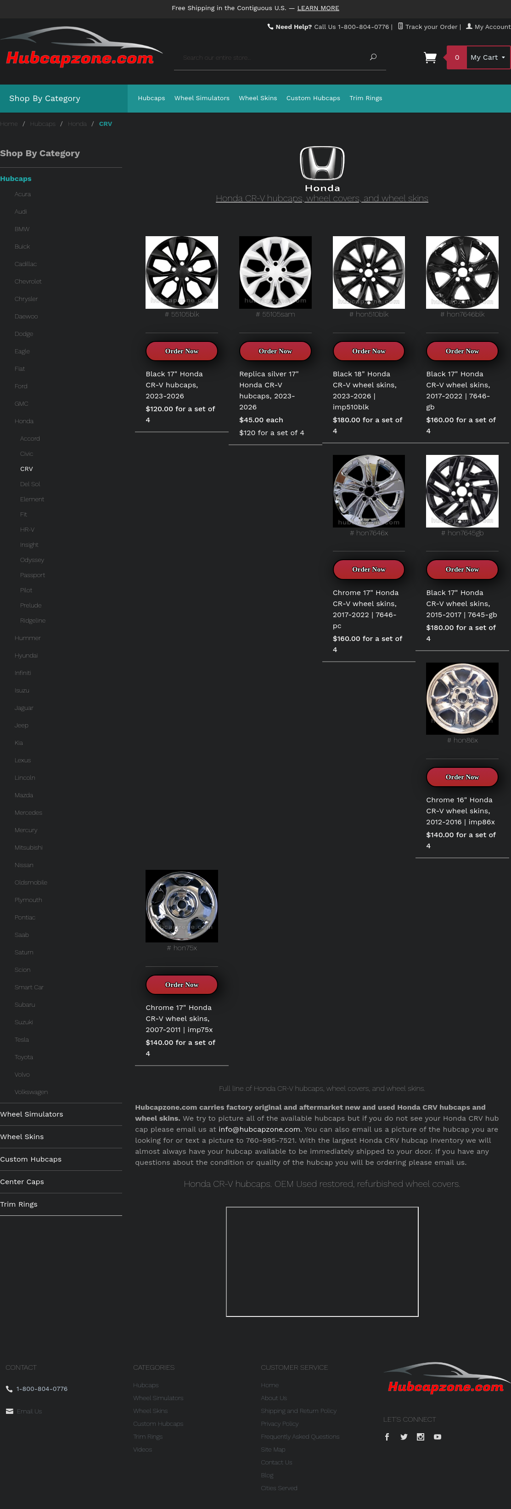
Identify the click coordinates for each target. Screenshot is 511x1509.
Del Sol (30, 484)
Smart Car (29, 987)
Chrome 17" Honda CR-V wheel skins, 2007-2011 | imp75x (179, 1018)
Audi (21, 211)
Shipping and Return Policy (299, 1410)
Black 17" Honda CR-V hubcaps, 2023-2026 (174, 384)
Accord (30, 438)
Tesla (22, 1039)
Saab (22, 934)
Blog (267, 1475)
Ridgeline (32, 620)
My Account (488, 26)
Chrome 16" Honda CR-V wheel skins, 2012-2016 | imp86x (460, 810)
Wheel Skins (258, 98)
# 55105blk (182, 277)
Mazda (24, 795)
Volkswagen (31, 1091)
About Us (274, 1397)
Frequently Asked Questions (300, 1436)
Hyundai (26, 655)
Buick (22, 246)
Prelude (31, 605)
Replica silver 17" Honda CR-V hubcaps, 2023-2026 (269, 390)
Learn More (318, 7)
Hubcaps (151, 98)
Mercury (26, 830)
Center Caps (22, 1181)
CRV (26, 468)
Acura (23, 194)
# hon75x (182, 911)
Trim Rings (365, 98)
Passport (32, 575)
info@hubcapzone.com (259, 1129)
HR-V (27, 529)
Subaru (25, 1004)
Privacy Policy (280, 1423)
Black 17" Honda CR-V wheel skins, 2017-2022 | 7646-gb (458, 390)
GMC (21, 403)
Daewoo (26, 316)
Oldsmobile (31, 882)
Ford (21, 386)
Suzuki (24, 1022)
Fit (23, 514)
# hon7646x (369, 496)
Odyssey (32, 559)
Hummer (28, 637)
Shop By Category (44, 98)
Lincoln (25, 777)
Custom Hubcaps (313, 98)
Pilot (26, 590)
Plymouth (28, 899)
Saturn (24, 952)
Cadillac (26, 263)
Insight (29, 544)
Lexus (23, 760)
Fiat (20, 368)
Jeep (21, 725)
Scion (22, 969)
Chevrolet (28, 281)
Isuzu (22, 690)
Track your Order (428, 26)
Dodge (24, 333)
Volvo (22, 1074)
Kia (19, 742)
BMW (22, 229)
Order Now (182, 351)
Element (32, 499)
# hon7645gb (462, 496)
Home (9, 123)
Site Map (273, 1449)
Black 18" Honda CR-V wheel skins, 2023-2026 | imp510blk (365, 390)
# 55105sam (275, 277)
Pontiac (25, 917)
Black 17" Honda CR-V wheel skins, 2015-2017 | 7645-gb (461, 603)
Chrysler (26, 298)
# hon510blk (369, 277)
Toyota (24, 1057)
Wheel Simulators (202, 98)
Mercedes (28, 812)
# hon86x (462, 704)
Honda (77, 123)
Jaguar (24, 707)
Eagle (22, 351)
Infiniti (23, 672)
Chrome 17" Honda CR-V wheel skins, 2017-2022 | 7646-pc (366, 609)
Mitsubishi (29, 847)
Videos (142, 1449)
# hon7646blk (462, 277)
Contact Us (276, 1462)
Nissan (24, 864)
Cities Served (279, 1488)
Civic (26, 453)
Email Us (29, 1411)
